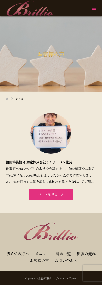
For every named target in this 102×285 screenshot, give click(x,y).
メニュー (42, 254)
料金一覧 (63, 254)
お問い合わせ (66, 260)
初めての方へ (17, 254)
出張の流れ (86, 254)
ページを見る (48, 194)
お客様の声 (39, 260)
